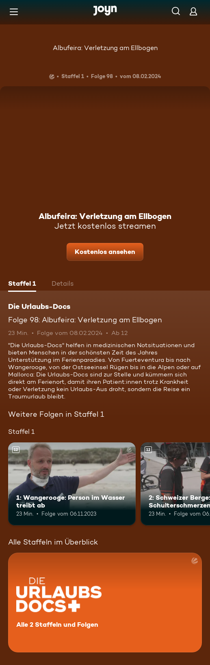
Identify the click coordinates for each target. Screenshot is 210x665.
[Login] (193, 11)
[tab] (22, 284)
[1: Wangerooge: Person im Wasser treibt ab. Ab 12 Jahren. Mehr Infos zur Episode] (72, 483)
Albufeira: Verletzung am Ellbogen (105, 48)
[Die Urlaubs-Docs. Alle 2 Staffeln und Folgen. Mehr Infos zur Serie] (105, 602)
